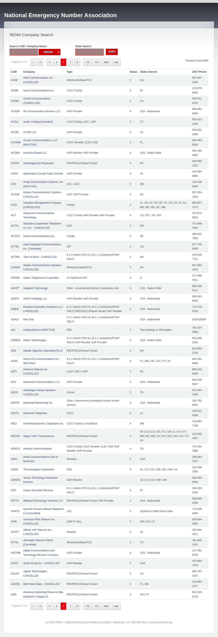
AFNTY (15, 532)
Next (106, 62)
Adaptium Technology (35, 288)
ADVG (14, 392)
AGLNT (15, 573)
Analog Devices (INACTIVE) (39, 329)
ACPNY (15, 163)
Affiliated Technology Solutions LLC (43, 500)
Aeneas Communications (37, 448)
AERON (15, 479)
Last (116, 62)
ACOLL (15, 121)
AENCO (15, 448)
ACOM (15, 132)
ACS (13, 184)
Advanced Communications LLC (41, 381)
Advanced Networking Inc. (38, 402)
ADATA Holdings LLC (35, 298)
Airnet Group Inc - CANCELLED (41, 563)
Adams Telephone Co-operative (41, 277)
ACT (13, 215)
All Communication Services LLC (41, 111)
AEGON (15, 436)
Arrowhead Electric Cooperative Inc (43, 423)
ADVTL (15, 413)
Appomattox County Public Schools (43, 173)
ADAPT (15, 288)
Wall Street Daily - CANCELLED (41, 584)
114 (96, 62)
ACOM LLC (29, 132)
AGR (13, 594)
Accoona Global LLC (35, 152)
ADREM (15, 340)
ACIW (14, 80)
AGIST (15, 563)
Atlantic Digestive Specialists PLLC (43, 350)
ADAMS (15, 277)
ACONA (15, 152)
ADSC (14, 361)
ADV (13, 381)
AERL (14, 459)
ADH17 (15, 319)
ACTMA (15, 256)
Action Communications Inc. (39, 236)
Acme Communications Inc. (38, 90)
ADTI (14, 371)
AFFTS (15, 500)
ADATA (15, 298)
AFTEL (15, 542)
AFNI (14, 521)
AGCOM (15, 552)
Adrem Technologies (34, 340)
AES (13, 490)
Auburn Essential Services (38, 490)
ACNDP (15, 111)
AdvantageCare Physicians (38, 163)
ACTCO (15, 236)
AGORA (15, 584)
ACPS (14, 173)
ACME (14, 90)
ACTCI (15, 225)
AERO (14, 469)
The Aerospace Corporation (38, 469)
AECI (14, 423)
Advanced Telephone (35, 413)
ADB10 (15, 309)
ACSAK (15, 194)
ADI (13, 329)
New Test (28, 319)
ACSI (14, 204)
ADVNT (15, 402)
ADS (13, 350)
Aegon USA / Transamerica (38, 436)
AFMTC (15, 511)
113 (87, 62)
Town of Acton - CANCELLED (40, 256)
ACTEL (15, 246)
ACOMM (16, 142)
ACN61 (15, 100)
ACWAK (15, 267)
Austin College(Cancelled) (38, 121)
